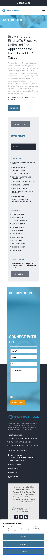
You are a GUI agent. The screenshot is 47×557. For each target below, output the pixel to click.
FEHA (33, 97)
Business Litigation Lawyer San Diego (23, 163)
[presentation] (27, 389)
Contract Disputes (20, 167)
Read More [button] (20, 274)
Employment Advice (20, 188)
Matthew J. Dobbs (18, 244)
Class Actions (18, 196)
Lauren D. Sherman (19, 224)
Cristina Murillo (18, 227)
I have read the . (23, 397)
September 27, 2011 (14, 97)
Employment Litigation (21, 185)
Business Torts (19, 170)
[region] (23, 538)
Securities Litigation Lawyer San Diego (22, 192)
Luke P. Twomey (17, 234)
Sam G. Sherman (17, 217)
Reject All (24, 551)
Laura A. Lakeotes (18, 237)
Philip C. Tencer (18, 214)
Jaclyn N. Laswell (19, 250)
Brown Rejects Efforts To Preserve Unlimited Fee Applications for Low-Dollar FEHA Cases (23, 46)
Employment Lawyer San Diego (23, 181)
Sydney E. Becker (18, 247)
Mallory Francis (18, 240)
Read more (14, 108)
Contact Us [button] (20, 124)
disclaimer (27, 397)
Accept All (23, 537)
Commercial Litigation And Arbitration (21, 177)
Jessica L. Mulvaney (19, 220)
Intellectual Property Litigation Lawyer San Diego (22, 200)
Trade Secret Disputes (21, 174)
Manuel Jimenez (18, 230)
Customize (23, 544)
